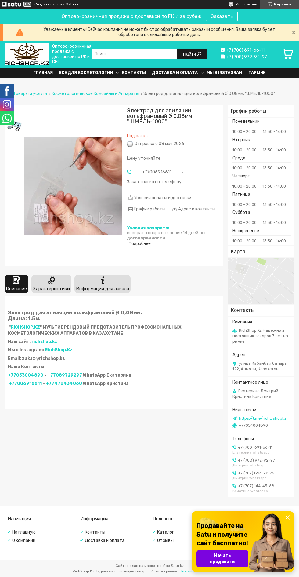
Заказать (222, 16)
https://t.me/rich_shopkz (262, 418)
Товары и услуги (30, 93)
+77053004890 (25, 375)
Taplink (257, 72)
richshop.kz (44, 341)
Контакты (134, 72)
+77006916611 (25, 383)
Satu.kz (177, 566)
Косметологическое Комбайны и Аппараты (95, 93)
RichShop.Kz (59, 349)
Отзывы (165, 540)
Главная (43, 72)
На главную (24, 532)
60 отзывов (246, 4)
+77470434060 (64, 383)
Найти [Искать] (190, 54)
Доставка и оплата (175, 72)
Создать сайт (46, 4)
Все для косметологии (86, 72)
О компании (23, 540)
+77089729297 (65, 375)
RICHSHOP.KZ (25, 327)
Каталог (165, 532)
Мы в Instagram (224, 72)
